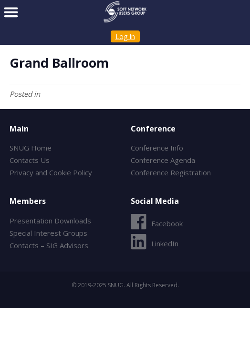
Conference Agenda (163, 160)
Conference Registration (171, 172)
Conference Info (157, 147)
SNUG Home (31, 147)
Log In (125, 36)
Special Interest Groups (48, 233)
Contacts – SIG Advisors (49, 245)
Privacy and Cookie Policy (51, 172)
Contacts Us (30, 160)
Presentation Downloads (50, 220)
